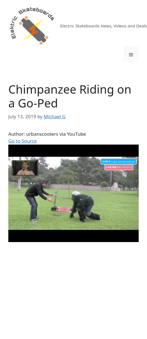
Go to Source (22, 141)
